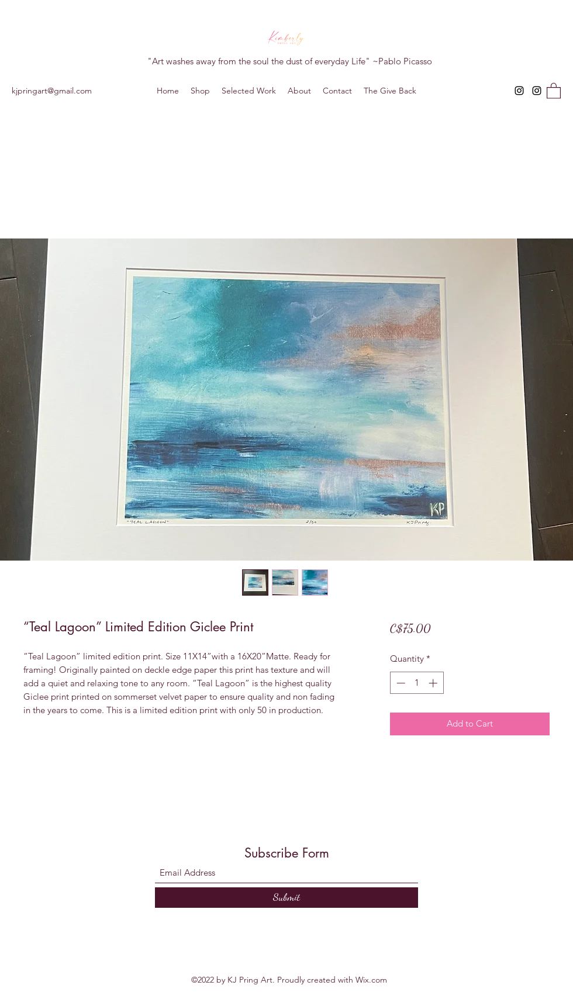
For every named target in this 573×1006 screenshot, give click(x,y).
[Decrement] (400, 683)
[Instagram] (519, 90)
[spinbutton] (416, 683)
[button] (554, 90)
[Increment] (434, 683)
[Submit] (286, 897)
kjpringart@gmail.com (52, 90)
